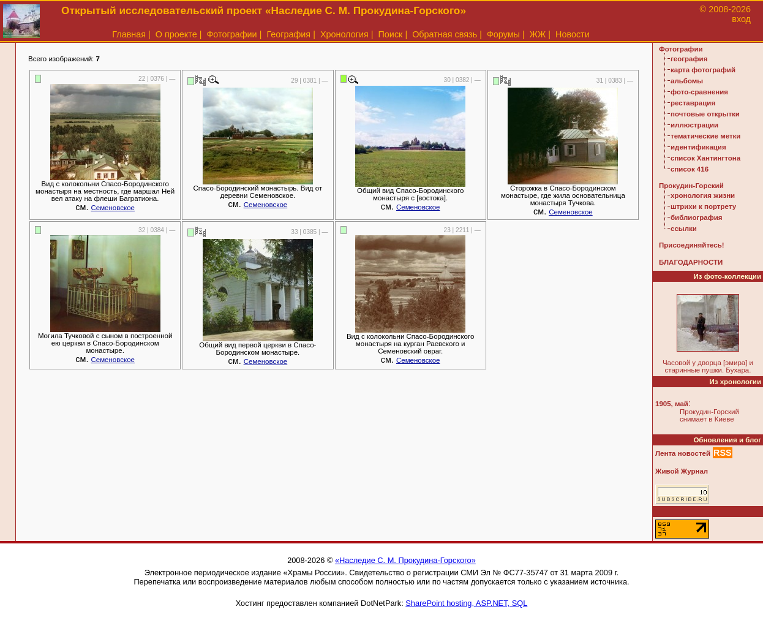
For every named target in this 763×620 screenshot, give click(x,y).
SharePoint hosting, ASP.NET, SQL (466, 603)
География (288, 34)
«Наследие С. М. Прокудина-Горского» (405, 560)
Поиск (390, 34)
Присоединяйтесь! (691, 245)
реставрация (693, 103)
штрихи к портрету (703, 206)
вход (741, 19)
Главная (129, 34)
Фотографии (231, 34)
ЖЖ (538, 34)
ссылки (684, 228)
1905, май (671, 403)
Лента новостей (682, 453)
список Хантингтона (705, 158)
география (689, 58)
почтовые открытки (705, 114)
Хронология (344, 34)
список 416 (690, 169)
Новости (572, 34)
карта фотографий (703, 70)
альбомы (687, 81)
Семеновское (113, 207)
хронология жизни (703, 195)
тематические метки (705, 136)
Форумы (503, 34)
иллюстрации (694, 125)
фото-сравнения (699, 92)
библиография (697, 217)
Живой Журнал (681, 471)
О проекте (176, 34)
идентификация (698, 147)
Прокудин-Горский (691, 185)
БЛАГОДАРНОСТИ (691, 262)
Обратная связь (444, 34)
